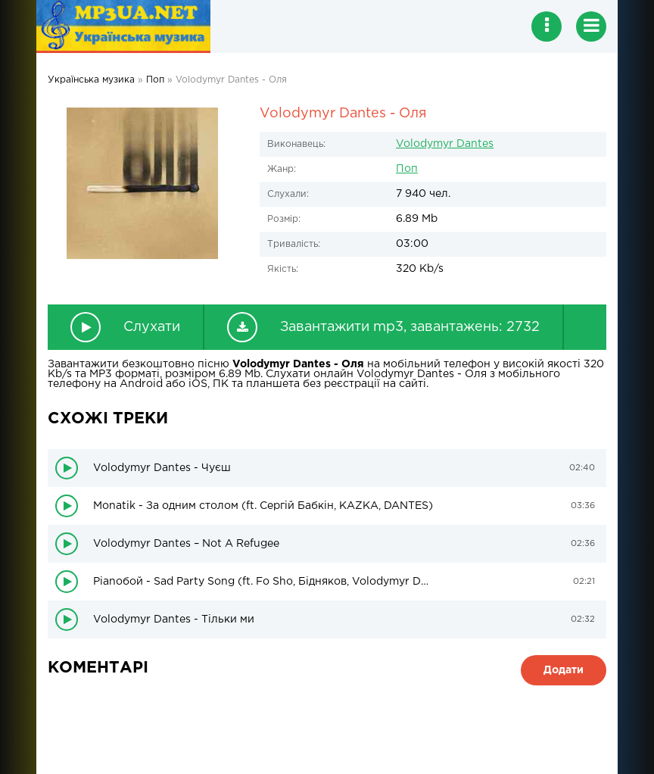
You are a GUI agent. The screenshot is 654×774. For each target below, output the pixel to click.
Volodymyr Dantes (445, 143)
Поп (407, 168)
